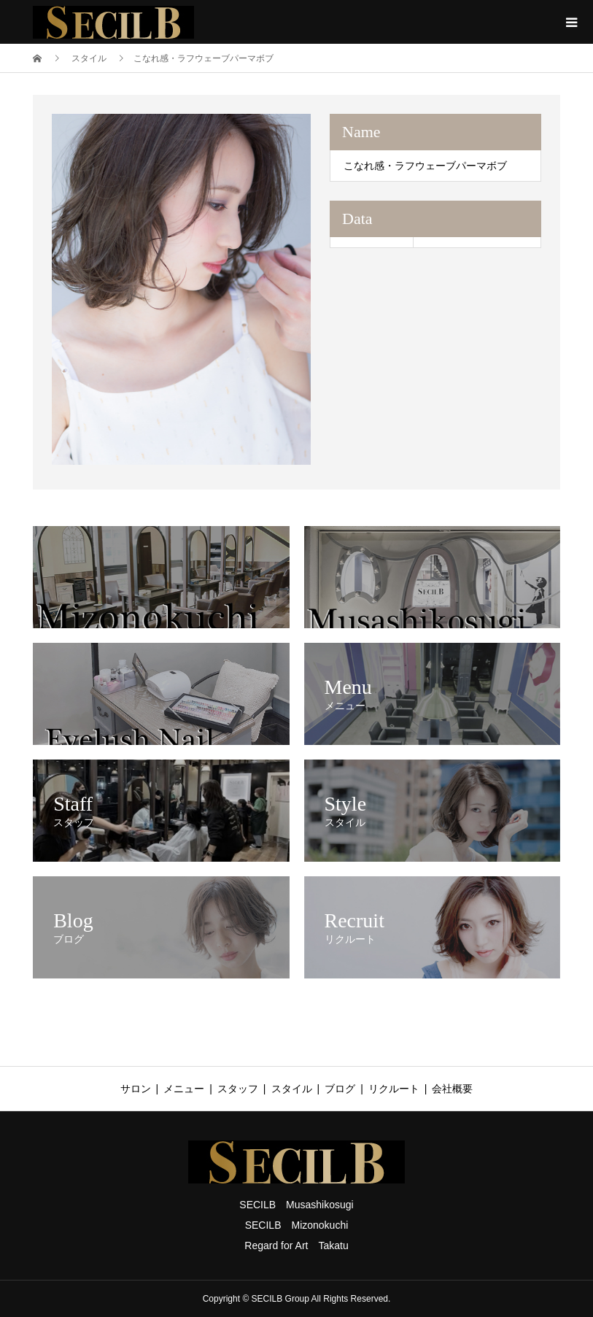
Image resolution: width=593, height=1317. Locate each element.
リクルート (393, 1088)
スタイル (291, 1088)
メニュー (183, 1088)
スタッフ (237, 1088)
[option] (181, 289)
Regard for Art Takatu (296, 1245)
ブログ (340, 1088)
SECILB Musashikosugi (296, 1204)
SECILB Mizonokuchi (297, 1225)
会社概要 (452, 1088)
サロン (135, 1088)
